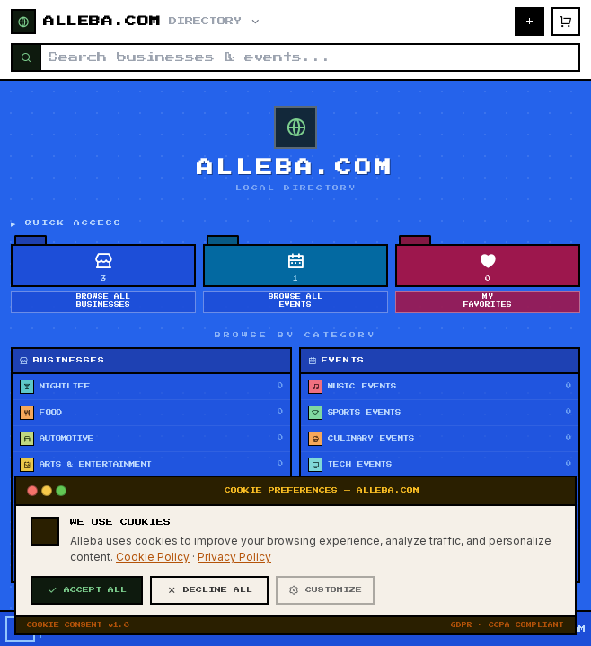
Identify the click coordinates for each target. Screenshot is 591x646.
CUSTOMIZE (325, 590)
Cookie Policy (153, 556)
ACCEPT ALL (87, 590)
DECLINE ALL (209, 590)
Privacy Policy (234, 556)
